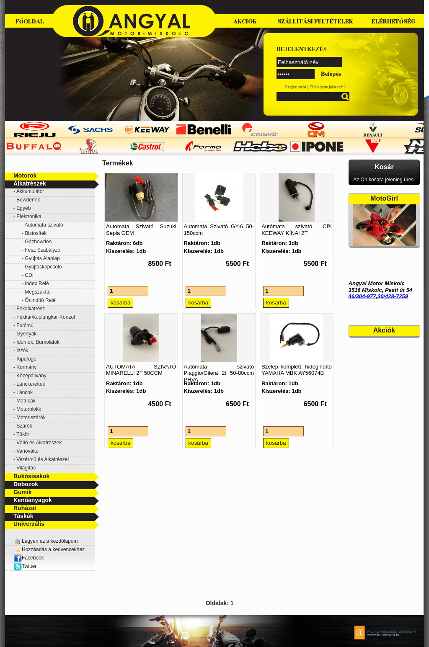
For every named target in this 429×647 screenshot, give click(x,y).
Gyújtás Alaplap (42, 258)
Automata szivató (44, 225)
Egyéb (23, 208)
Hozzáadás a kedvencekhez (53, 549)
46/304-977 (362, 296)
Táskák (23, 516)
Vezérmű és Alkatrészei (42, 459)
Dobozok (25, 484)
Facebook (28, 558)
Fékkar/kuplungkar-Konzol (45, 317)
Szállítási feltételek (315, 21)
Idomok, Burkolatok (37, 342)
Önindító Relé (40, 300)
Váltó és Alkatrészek (39, 443)
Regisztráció (295, 87)
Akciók (245, 21)
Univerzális (28, 524)
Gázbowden (38, 242)
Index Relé (37, 283)
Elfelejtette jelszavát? (328, 87)
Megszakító (37, 292)
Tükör (22, 434)
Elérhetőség (394, 21)
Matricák (25, 401)
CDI (29, 275)
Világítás (26, 468)
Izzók (22, 350)
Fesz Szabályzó (42, 250)
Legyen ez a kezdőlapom (50, 541)
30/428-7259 (392, 296)
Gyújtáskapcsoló (43, 267)
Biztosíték (36, 233)
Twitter (29, 566)
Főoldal (30, 21)
